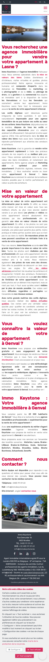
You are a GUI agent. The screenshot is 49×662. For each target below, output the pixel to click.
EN (40, 2)
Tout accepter (26, 656)
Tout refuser (35, 650)
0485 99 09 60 (26, 543)
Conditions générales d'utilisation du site (24, 582)
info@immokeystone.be (24, 549)
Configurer (16, 650)
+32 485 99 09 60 (27, 546)
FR (36, 2)
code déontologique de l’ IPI (35, 573)
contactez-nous (28, 491)
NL (45, 2)
